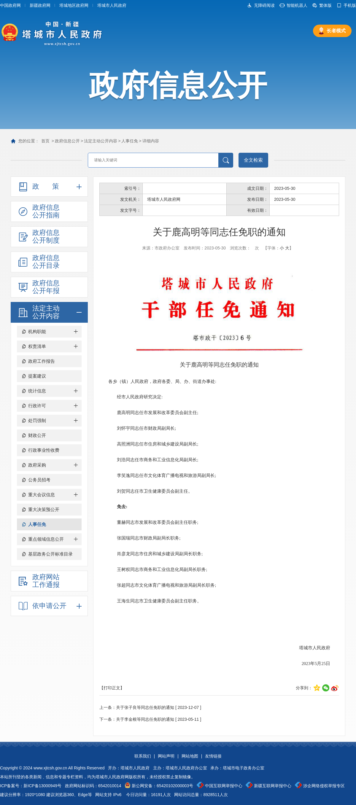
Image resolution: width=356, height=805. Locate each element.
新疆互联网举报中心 (272, 785)
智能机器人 (297, 5)
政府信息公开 (67, 141)
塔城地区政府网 (73, 5)
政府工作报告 (41, 361)
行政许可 (37, 405)
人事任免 (129, 141)
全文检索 (253, 160)
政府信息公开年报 (46, 287)
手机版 (350, 5)
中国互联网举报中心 (223, 785)
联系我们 (142, 756)
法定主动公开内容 (100, 141)
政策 (52, 186)
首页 (45, 141)
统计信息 (37, 390)
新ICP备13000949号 (42, 785)
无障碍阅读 (264, 5)
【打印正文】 (111, 687)
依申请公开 (49, 606)
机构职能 (37, 331)
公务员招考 (39, 479)
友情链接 (213, 756)
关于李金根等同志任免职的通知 (145, 719)
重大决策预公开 (43, 509)
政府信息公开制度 (46, 236)
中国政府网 (10, 5)
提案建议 (37, 375)
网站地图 (190, 756)
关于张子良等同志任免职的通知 (145, 707)
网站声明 (166, 756)
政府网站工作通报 (46, 580)
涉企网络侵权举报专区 (324, 785)
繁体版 (325, 5)
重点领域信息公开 (46, 539)
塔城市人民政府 (111, 5)
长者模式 (336, 30)
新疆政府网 (40, 5)
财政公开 (37, 435)
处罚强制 (37, 420)
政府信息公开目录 (46, 261)
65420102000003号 (175, 785)
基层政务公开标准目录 (50, 553)
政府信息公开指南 (46, 211)
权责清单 (37, 346)
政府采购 (37, 464)
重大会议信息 (41, 494)
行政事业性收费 (43, 450)
